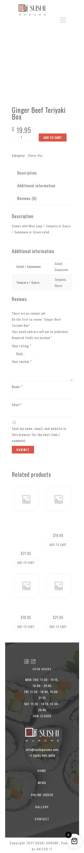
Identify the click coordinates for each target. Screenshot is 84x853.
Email (17, 403)
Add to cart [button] (26, 561)
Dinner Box (35, 155)
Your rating (21, 345)
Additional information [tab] (36, 185)
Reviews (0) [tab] (27, 198)
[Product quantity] (23, 137)
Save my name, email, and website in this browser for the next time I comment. (39, 433)
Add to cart (52, 137)
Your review (22, 360)
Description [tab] (27, 173)
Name (17, 385)
